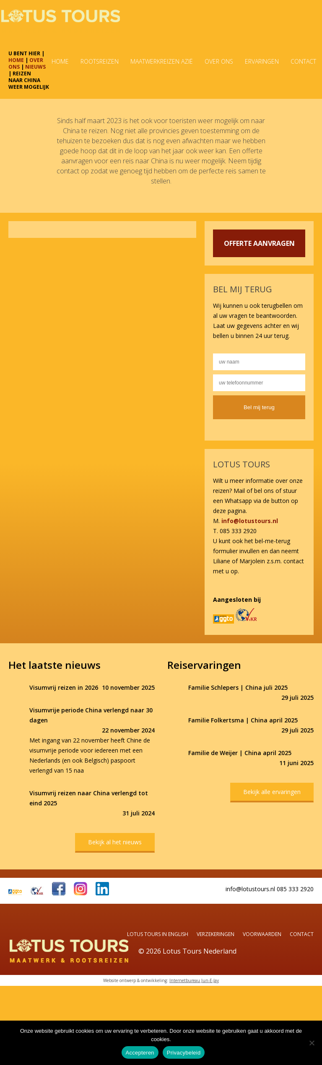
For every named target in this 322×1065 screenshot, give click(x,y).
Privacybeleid (184, 1053)
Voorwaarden (262, 934)
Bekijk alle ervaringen (272, 792)
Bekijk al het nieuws (115, 842)
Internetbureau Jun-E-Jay (194, 980)
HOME (16, 60)
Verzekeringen (215, 934)
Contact (302, 934)
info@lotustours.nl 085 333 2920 (270, 889)
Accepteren (140, 1053)
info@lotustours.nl (249, 521)
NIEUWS (35, 66)
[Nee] (311, 1043)
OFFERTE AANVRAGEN (259, 243)
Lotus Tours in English (157, 934)
